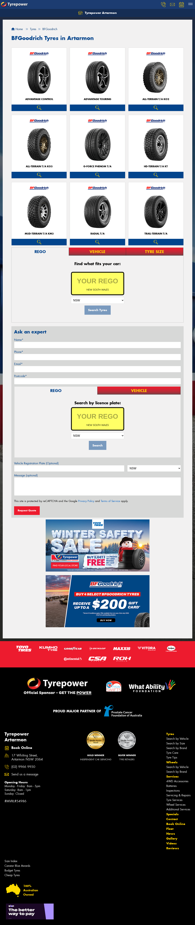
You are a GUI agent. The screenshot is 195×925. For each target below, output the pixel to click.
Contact (172, 819)
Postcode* (20, 376)
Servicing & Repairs (178, 795)
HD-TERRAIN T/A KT (156, 166)
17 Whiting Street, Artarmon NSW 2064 (27, 757)
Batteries (171, 786)
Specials (172, 814)
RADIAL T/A (97, 233)
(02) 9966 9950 (23, 767)
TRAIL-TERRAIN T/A (155, 233)
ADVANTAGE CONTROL (39, 99)
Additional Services (178, 809)
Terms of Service (110, 501)
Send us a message (24, 774)
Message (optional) (26, 475)
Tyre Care (172, 753)
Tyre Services (174, 800)
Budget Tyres (12, 870)
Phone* (18, 352)
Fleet (170, 829)
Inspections (173, 791)
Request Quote (27, 510)
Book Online (175, 824)
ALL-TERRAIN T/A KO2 (155, 99)
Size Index (11, 861)
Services (172, 776)
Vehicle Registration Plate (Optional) (36, 463)
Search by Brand (176, 748)
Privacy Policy (86, 501)
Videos (171, 843)
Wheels (171, 762)
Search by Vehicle (177, 739)
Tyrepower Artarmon (97, 13)
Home (17, 29)
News (170, 834)
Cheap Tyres (12, 875)
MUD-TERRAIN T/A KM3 (39, 233)
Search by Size (175, 743)
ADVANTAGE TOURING (97, 99)
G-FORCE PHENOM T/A (97, 166)
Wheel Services (175, 805)
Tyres (170, 734)
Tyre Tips (171, 757)
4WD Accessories (177, 781)
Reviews (172, 848)
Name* (18, 340)
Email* (18, 364)
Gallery (171, 838)
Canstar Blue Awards (17, 866)
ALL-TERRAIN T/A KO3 (39, 166)
